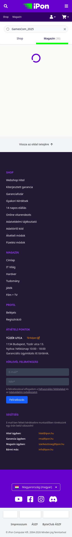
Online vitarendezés (18, 215)
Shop (6, 16)
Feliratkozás (16, 399)
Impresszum (19, 524)
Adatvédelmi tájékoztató (21, 221)
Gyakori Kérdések (17, 201)
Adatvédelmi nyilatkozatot (23, 392)
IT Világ (10, 267)
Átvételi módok (15, 235)
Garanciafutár (14, 194)
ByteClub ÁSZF (51, 524)
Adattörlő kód (14, 228)
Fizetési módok (15, 242)
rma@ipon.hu (46, 438)
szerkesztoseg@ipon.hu (51, 444)
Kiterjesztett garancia (19, 187)
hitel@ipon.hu (46, 433)
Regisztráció (13, 319)
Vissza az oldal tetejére (36, 144)
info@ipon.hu (46, 449)
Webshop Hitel (15, 180)
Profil (11, 305)
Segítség (12, 414)
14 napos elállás (16, 208)
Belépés (11, 312)
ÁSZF (34, 524)
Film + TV (11, 295)
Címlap (10, 260)
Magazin (17, 16)
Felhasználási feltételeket (51, 389)
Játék (9, 288)
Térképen (33, 338)
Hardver (11, 274)
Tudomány (13, 281)
